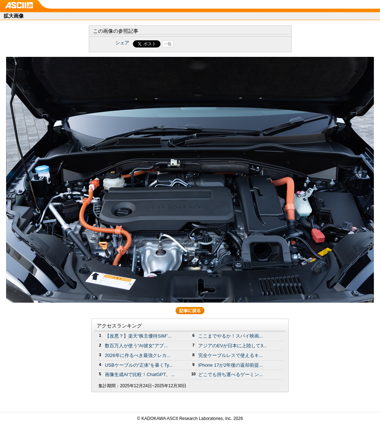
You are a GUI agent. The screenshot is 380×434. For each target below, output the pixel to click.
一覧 (168, 44)
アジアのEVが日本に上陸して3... (232, 345)
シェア (122, 42)
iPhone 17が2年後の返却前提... (230, 365)
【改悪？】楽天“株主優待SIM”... (138, 336)
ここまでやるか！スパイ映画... (230, 336)
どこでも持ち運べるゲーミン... (230, 374)
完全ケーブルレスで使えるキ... (230, 355)
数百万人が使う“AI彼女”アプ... (136, 345)
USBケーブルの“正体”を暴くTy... (139, 365)
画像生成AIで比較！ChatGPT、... (140, 374)
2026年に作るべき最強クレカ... (138, 355)
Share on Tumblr (217, 44)
